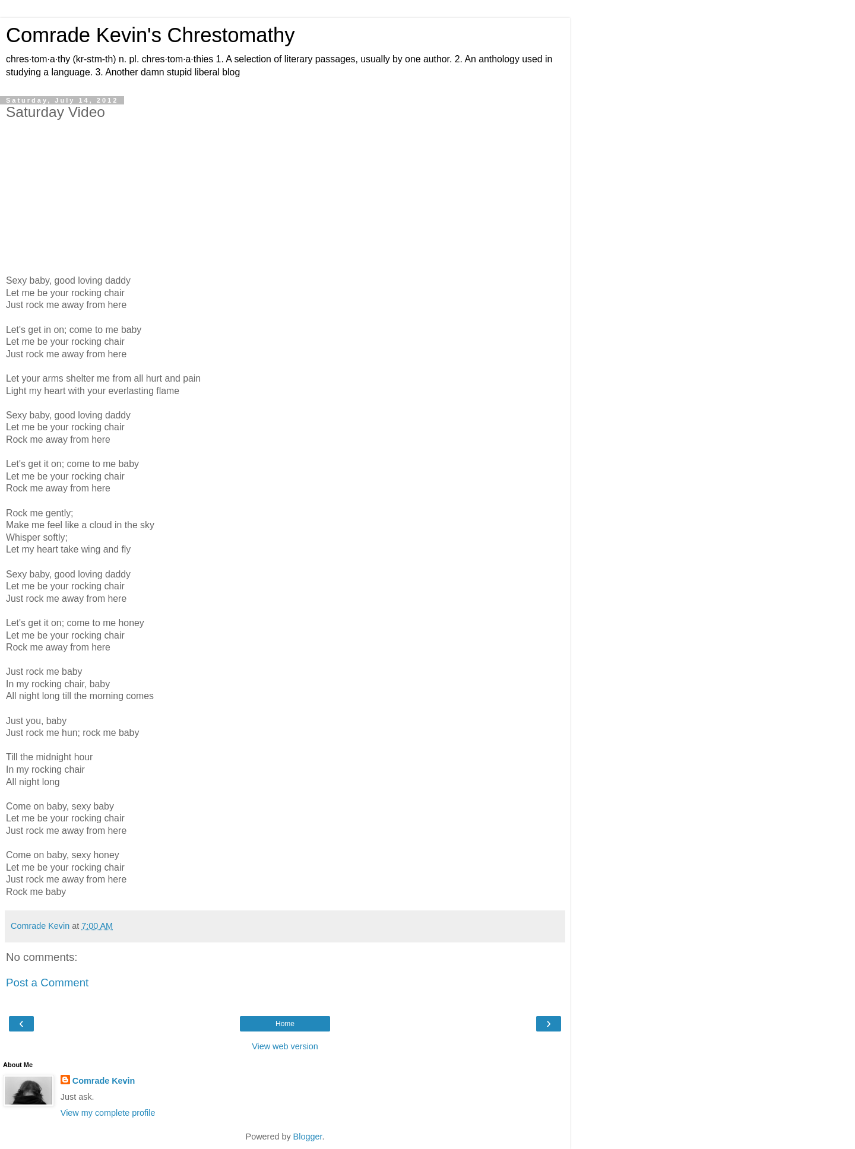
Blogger (307, 1136)
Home (285, 1024)
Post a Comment (47, 982)
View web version (285, 1046)
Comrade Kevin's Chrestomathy (150, 35)
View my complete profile (108, 1113)
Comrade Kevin (103, 1080)
